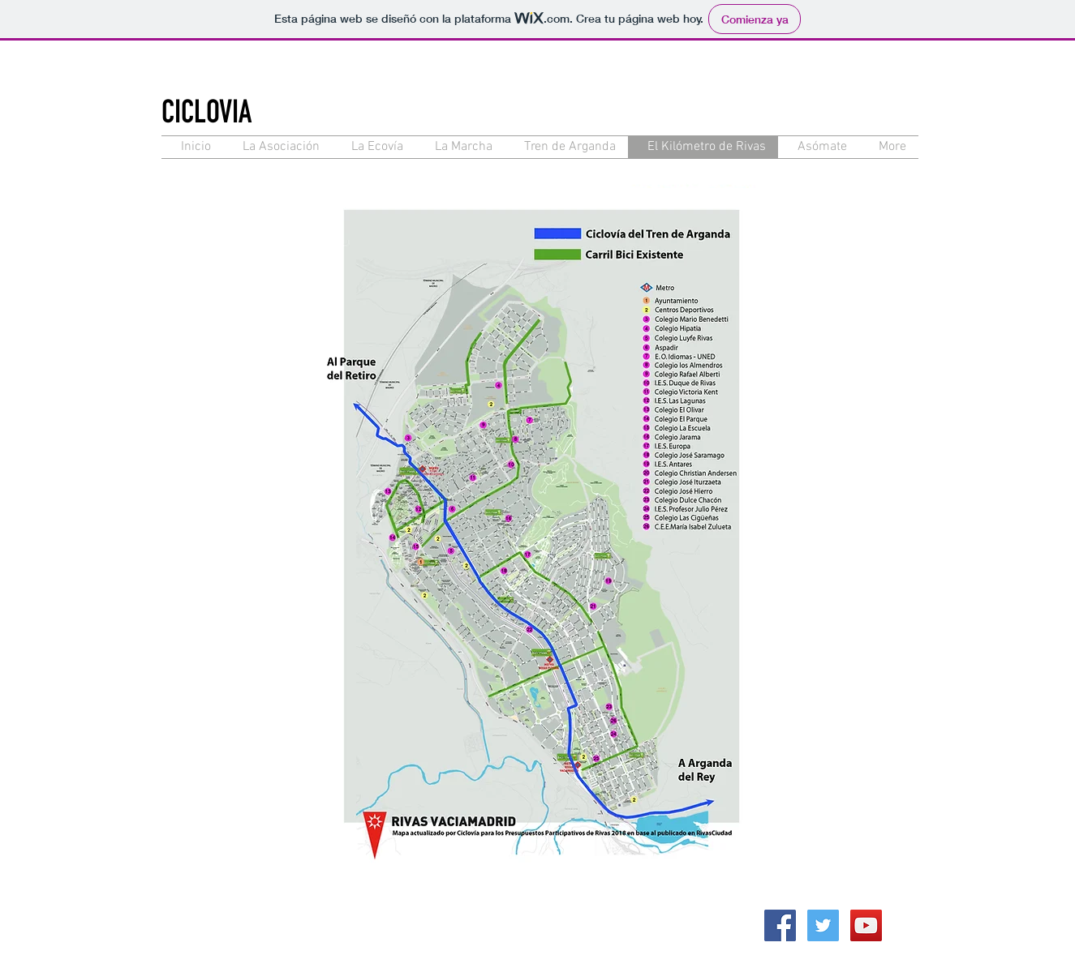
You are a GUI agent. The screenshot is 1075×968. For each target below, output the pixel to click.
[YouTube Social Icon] (866, 925)
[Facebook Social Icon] (780, 925)
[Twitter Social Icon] (823, 925)
